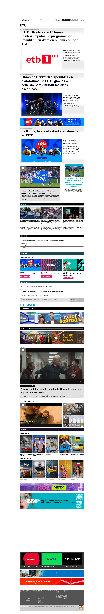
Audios (49, 593)
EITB (23, 26)
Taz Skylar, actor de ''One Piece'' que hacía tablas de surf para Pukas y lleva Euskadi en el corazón (73, 425)
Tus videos (74, 300)
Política (34, 593)
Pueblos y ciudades (60, 596)
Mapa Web (72, 606)
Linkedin (65, 596)
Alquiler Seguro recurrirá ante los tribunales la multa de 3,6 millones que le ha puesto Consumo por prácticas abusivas (51, 249)
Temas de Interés (59, 595)
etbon (28, 328)
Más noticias (25, 236)
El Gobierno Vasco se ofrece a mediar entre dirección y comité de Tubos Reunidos (42, 240)
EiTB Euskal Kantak (29, 597)
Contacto (68, 606)
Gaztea (57, 590)
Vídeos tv (21, 593)
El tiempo (57, 591)
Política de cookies (49, 606)
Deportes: (40, 590)
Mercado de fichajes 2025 (42, 597)
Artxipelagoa (28, 600)
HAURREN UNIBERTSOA (49, 566)
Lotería (57, 594)
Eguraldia (34, 597)
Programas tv (22, 592)
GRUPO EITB (74, 19)
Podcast (27, 599)
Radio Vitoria (28, 593)
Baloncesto (39, 601)
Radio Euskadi (28, 592)
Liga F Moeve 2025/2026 (42, 593)
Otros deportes (40, 602)
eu (81, 20)
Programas (28, 598)
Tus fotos (74, 299)
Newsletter (66, 590)
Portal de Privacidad (37, 606)
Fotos (49, 592)
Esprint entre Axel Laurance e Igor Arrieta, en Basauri (34, 295)
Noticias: (35, 590)
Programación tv (23, 591)
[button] (83, 265)
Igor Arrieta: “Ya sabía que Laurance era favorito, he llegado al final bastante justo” (41, 291)
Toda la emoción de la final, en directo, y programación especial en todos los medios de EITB (74, 182)
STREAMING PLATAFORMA (70, 566)
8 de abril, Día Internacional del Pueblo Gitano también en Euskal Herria (39, 245)
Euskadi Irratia (28, 591)
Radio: (27, 590)
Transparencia (63, 606)
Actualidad (35, 591)
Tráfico (57, 592)
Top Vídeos (50, 591)
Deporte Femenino (41, 598)
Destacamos (28, 309)
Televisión (42, 19)
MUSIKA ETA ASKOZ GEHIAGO (30, 566)
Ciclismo (39, 600)
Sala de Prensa (59, 597)
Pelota (39, 599)
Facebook (66, 591)
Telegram (65, 595)
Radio (47, 19)
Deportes (37, 19)
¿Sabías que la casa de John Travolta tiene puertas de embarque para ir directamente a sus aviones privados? (73, 412)
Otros (51, 19)
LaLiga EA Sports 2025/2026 (42, 592)
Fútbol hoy (39, 591)
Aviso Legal (43, 606)
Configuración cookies (57, 606)
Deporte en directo (41, 603)
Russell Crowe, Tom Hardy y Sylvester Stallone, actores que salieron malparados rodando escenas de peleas (40, 425)
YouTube (65, 597)
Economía (35, 592)
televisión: (22, 590)
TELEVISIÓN (27, 305)
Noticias (32, 19)
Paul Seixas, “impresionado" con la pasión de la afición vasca (36, 286)
